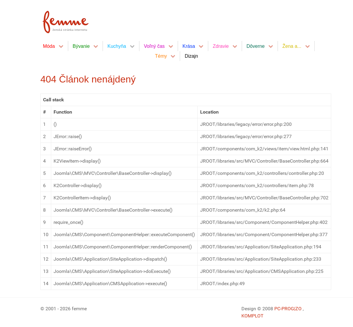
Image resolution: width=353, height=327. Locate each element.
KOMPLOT (252, 316)
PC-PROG (284, 308)
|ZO (298, 308)
